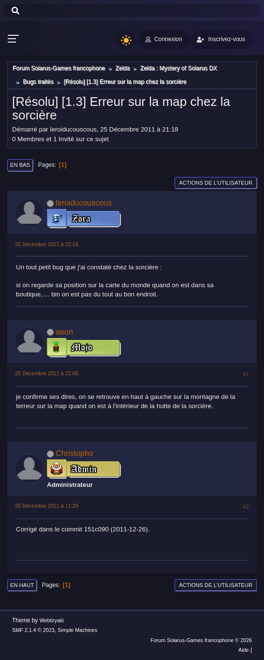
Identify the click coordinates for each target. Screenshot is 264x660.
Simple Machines (77, 630)
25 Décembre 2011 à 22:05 (46, 373)
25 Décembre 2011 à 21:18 (46, 244)
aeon (64, 332)
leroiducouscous (84, 203)
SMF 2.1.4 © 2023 (33, 630)
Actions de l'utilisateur (215, 183)
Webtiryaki (52, 620)
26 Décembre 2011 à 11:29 (46, 506)
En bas (20, 165)
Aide (243, 650)
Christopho (74, 453)
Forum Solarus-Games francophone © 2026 (201, 640)
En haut (22, 585)
